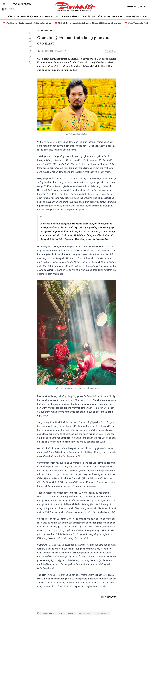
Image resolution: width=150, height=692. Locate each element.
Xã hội (30, 17)
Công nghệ (130, 17)
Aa (30, 38)
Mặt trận (21, 17)
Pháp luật (75, 17)
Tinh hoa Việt (117, 17)
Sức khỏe (64, 17)
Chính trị (11, 17)
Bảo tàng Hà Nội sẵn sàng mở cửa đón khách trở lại (28, 23)
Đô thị (107, 17)
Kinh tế (37, 17)
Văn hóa (46, 17)
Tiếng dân (85, 17)
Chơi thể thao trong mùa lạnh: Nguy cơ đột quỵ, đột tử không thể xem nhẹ (89, 23)
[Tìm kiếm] (10, 4)
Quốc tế (140, 17)
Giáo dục (55, 17)
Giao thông (97, 17)
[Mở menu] (4, 4)
